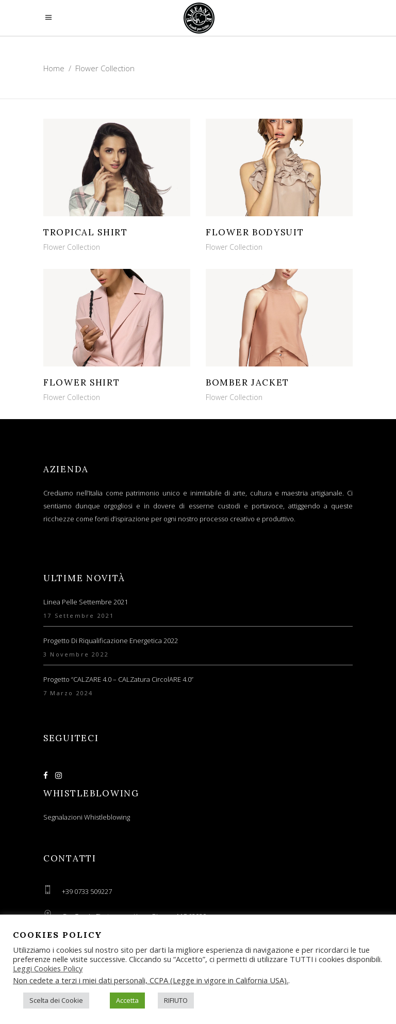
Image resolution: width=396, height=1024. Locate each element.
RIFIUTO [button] (176, 1000)
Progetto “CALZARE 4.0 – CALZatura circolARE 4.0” (118, 679)
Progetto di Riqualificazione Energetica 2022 (110, 640)
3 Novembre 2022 (76, 654)
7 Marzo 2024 (68, 693)
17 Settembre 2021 (78, 615)
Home (53, 68)
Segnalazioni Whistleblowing (86, 817)
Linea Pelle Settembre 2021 (85, 601)
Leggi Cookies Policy (47, 968)
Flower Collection (71, 247)
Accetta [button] (127, 1000)
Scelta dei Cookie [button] (56, 1000)
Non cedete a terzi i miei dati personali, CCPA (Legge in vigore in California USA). (150, 980)
